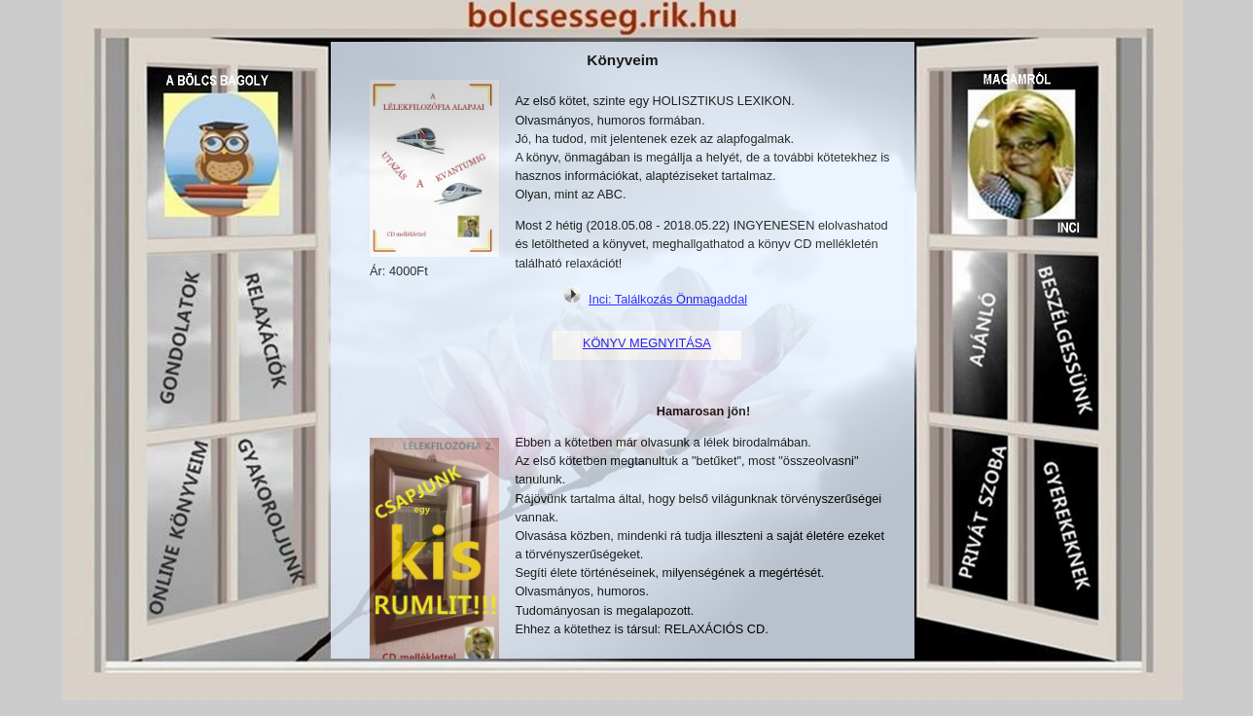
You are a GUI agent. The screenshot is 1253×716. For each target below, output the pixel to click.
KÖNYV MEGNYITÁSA (647, 343)
